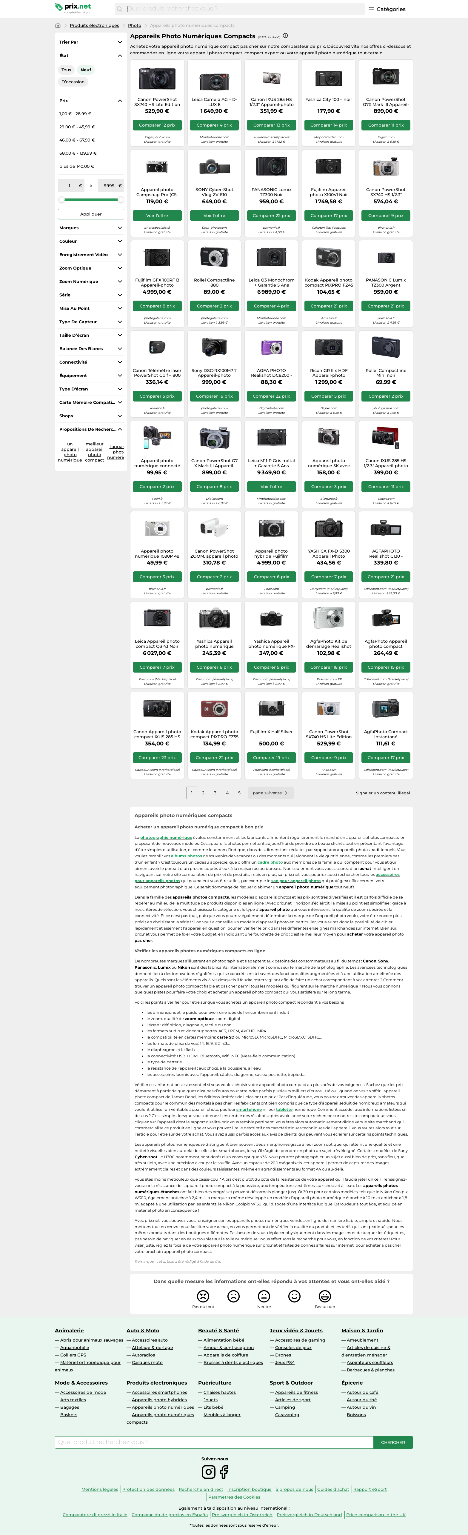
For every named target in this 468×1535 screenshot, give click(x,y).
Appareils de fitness (296, 1392)
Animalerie (69, 1330)
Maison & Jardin (362, 1330)
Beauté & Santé (218, 1330)
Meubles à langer (222, 1414)
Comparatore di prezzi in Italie (95, 1514)
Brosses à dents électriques (233, 1362)
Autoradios (143, 1355)
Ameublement (362, 1340)
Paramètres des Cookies (234, 1497)
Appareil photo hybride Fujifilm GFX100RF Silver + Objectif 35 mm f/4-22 (271, 554)
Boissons (356, 1414)
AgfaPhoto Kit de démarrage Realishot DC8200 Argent (328, 644)
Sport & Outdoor (291, 1383)
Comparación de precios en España (170, 1514)
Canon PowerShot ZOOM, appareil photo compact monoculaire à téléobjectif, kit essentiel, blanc (214, 554)
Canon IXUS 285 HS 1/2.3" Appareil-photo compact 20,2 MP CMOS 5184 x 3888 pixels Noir (386, 463)
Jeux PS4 (285, 1362)
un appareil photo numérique (70, 452)
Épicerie (352, 1383)
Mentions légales (99, 1489)
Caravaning (287, 1414)
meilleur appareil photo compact (94, 452)
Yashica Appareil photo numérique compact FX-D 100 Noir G (214, 644)
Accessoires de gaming (300, 1340)
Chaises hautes (220, 1392)
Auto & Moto (143, 1330)
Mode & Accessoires (81, 1383)
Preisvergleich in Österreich (242, 1514)
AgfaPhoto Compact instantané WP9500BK (386, 734)
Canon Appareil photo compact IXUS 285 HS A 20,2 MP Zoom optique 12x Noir (157, 734)
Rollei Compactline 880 (214, 283)
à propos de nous (294, 1489)
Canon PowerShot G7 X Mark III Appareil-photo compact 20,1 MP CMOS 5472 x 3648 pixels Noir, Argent (214, 463)
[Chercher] (119, 9)
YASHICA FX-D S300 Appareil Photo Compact (329, 554)
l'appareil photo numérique (119, 452)
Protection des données (148, 1489)
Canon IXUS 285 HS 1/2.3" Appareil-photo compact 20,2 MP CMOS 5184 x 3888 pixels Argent (272, 102)
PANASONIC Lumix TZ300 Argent (386, 283)
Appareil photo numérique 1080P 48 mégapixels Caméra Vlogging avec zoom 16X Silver (157, 554)
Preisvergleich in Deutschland (309, 1514)
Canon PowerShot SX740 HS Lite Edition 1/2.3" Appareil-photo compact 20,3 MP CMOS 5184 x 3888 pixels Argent (329, 734)
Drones (283, 1355)
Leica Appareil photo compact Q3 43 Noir (157, 644)
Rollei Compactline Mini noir (386, 373)
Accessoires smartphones (159, 1392)
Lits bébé (214, 1407)
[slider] (61, 199)
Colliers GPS (73, 1355)
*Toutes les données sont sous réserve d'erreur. (234, 1525)
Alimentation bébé (224, 1340)
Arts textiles (73, 1399)
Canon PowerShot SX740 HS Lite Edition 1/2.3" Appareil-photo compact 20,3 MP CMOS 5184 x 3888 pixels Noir (157, 102)
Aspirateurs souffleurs (370, 1362)
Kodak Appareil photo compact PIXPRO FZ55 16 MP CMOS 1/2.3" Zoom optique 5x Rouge (214, 734)
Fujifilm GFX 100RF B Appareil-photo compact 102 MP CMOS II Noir (157, 283)
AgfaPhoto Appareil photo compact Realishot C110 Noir (386, 644)
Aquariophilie (74, 1347)
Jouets (211, 1399)
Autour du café (362, 1392)
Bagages (69, 1407)
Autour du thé (362, 1399)
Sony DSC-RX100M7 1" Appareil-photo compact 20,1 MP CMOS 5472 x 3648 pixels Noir (214, 373)
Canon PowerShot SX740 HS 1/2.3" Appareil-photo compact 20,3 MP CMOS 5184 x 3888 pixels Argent (386, 192)
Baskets (68, 1414)
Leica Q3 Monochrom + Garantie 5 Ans (272, 283)
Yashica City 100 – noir (329, 99)
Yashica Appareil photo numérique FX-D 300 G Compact (271, 644)
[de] (69, 185)
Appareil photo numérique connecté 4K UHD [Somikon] (157, 463)
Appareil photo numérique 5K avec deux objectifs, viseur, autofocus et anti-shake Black (329, 463)
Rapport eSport (370, 1489)
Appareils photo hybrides (159, 1399)
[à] (109, 185)
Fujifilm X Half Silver (271, 731)
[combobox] (244, 9)
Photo (134, 25)
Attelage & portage (152, 1347)
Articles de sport (293, 1399)
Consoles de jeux (293, 1347)
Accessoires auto (150, 1340)
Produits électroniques (94, 25)
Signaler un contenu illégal (383, 792)
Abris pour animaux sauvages (91, 1340)
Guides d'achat (333, 1489)
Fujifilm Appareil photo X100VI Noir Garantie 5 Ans (329, 192)
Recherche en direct (201, 1489)
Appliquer (91, 214)
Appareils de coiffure (226, 1355)
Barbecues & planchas (371, 1370)
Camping (285, 1407)
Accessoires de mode (83, 1392)
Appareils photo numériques (163, 1407)
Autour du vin (361, 1407)
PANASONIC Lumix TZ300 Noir (272, 192)
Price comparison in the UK (376, 1514)
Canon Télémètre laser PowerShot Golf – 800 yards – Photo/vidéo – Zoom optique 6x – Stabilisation (157, 373)
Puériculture (215, 1383)
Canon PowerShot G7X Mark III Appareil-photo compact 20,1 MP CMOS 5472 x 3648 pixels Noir (386, 102)
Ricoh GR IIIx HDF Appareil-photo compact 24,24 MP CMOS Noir (329, 373)
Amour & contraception (229, 1347)
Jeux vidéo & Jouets (296, 1330)
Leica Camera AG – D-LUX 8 (214, 102)
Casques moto (147, 1362)
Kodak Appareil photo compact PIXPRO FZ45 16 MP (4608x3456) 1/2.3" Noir (329, 283)
